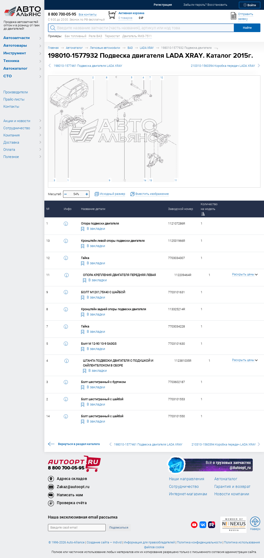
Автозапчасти (16, 38)
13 (150, 180)
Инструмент (14, 53)
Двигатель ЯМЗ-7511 (137, 36)
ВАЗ (130, 48)
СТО (7, 76)
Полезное (11, 156)
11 (176, 180)
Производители (15, 92)
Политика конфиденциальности (199, 542)
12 (161, 77)
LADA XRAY (147, 48)
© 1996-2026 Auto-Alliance (66, 542)
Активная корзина (131, 13)
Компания (11, 135)
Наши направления (187, 478)
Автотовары (15, 46)
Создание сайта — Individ (104, 542)
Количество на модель (209, 209)
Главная (53, 48)
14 (145, 180)
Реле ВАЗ (95, 36)
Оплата (9, 149)
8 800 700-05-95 (66, 468)
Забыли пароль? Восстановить (205, 5)
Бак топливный (75, 36)
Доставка (11, 142)
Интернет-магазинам (188, 493)
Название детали (93, 209)
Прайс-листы (13, 99)
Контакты (11, 106)
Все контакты (88, 14)
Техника (11, 61)
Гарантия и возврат (232, 486)
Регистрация (163, 5)
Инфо (67, 209)
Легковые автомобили (105, 48)
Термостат (112, 36)
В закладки (93, 228)
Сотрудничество (16, 127)
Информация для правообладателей (149, 542)
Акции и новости (16, 120)
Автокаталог (15, 69)
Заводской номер (180, 209)
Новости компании (231, 493)
